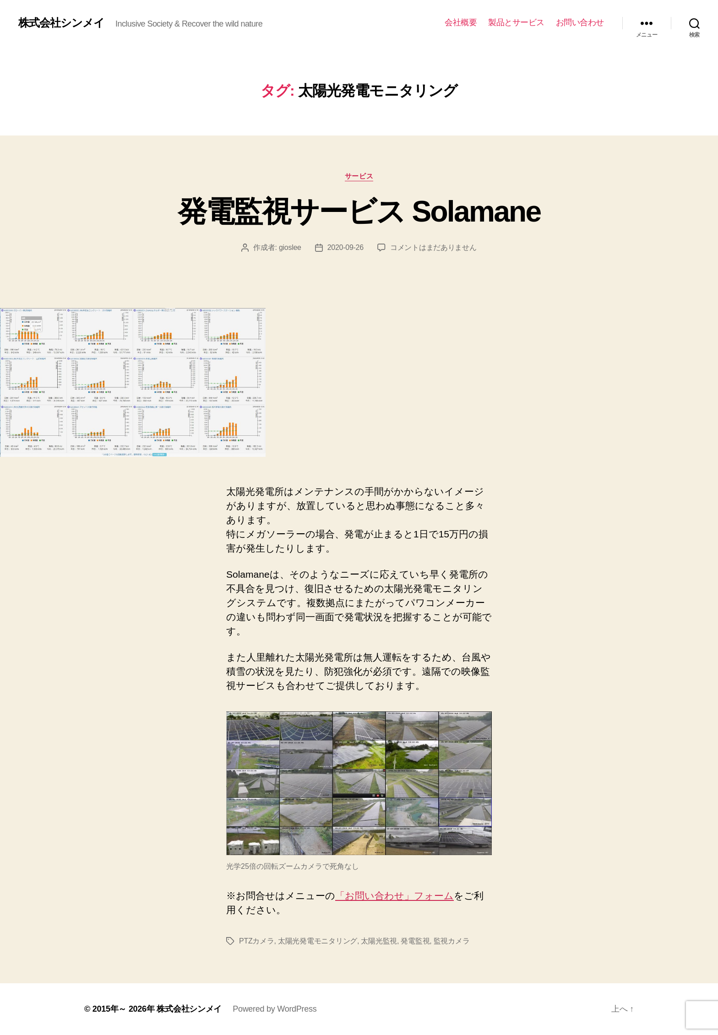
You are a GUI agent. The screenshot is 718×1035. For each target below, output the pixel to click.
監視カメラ (452, 941)
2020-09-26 (345, 247)
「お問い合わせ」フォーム (394, 895)
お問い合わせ (580, 22)
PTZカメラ (256, 941)
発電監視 (415, 941)
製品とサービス (516, 22)
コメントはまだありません (433, 247)
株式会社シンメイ (61, 22)
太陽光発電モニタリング (317, 941)
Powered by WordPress (274, 1008)
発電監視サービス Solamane (359, 211)
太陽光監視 (379, 941)
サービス (359, 176)
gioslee (290, 247)
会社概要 (461, 22)
